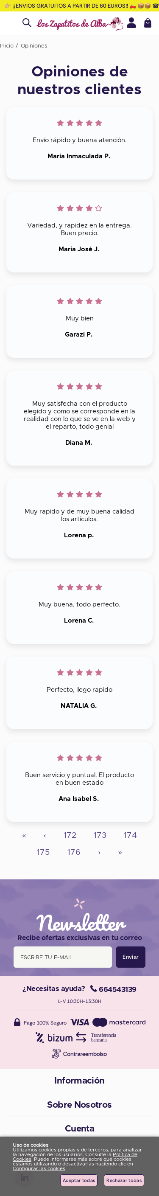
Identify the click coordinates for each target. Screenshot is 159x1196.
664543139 (113, 989)
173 (100, 835)
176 (74, 852)
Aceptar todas (79, 1180)
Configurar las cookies (39, 1168)
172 (70, 835)
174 (130, 835)
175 (43, 852)
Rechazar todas (124, 1180)
